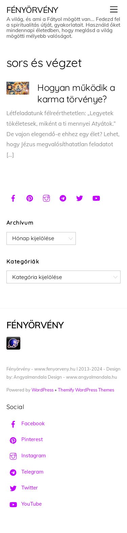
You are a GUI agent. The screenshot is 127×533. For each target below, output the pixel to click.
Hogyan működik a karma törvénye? (76, 93)
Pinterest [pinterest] (24, 439)
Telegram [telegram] (24, 471)
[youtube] (96, 197)
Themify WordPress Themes (86, 389)
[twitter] (79, 197)
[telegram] (63, 197)
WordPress (42, 389)
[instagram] (46, 197)
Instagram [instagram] (26, 455)
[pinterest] (30, 197)
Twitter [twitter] (22, 487)
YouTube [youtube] (24, 504)
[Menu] (114, 9)
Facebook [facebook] (25, 423)
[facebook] (13, 197)
